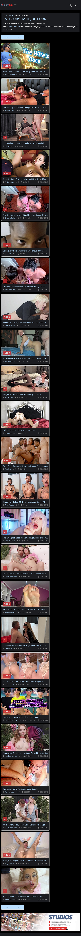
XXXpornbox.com (7, 5)
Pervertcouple (10, 361)
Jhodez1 (8, 254)
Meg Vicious (9, 505)
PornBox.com (14, 26)
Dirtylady (8, 648)
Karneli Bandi (10, 541)
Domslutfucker (10, 218)
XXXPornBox (8, 15)
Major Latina (9, 182)
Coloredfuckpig (10, 290)
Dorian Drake (10, 326)
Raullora (8, 469)
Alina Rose (9, 146)
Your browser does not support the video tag (28, 58)
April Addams (10, 110)
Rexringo (8, 433)
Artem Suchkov (10, 612)
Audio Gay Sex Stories (13, 74)
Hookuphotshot (11, 577)
